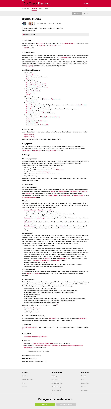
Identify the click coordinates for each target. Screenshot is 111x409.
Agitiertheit (62, 226)
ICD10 (26, 48)
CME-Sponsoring (56, 390)
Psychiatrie (33, 358)
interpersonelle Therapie (31, 310)
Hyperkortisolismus (32, 101)
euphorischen (37, 150)
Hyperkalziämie (78, 195)
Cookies (83, 387)
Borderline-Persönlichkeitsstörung (36, 83)
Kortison (42, 125)
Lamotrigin (28, 193)
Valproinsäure (83, 191)
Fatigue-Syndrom (82, 105)
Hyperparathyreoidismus (29, 197)
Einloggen (86, 3)
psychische (40, 43)
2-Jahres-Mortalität (30, 327)
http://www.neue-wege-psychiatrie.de (35, 336)
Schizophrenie (30, 93)
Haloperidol (27, 218)
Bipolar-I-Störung (29, 134)
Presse (24, 383)
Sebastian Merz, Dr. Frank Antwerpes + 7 (49, 23)
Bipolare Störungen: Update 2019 (42, 343)
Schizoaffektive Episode (33, 91)
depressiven (42, 45)
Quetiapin (34, 210)
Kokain (43, 117)
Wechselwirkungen (44, 172)
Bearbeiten (77, 13)
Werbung (54, 376)
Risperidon (50, 210)
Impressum (84, 390)
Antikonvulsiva (62, 191)
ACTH (47, 125)
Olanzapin (40, 210)
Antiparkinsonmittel (32, 123)
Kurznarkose (52, 318)
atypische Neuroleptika (33, 274)
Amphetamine (50, 117)
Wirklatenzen (60, 170)
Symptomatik (26, 150)
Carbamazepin (74, 191)
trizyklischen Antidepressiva (42, 260)
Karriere (24, 387)
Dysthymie (29, 79)
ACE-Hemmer (43, 121)
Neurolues (29, 113)
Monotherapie (41, 218)
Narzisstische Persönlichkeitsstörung (37, 87)
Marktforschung (56, 387)
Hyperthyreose (55, 99)
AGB (82, 379)
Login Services (56, 379)
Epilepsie (28, 111)
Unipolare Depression (32, 75)
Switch (51, 256)
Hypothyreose (47, 99)
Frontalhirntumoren (32, 109)
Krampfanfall (82, 318)
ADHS (28, 95)
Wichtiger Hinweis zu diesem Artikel (32, 361)
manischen (52, 45)
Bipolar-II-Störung (29, 136)
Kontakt (83, 376)
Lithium (53, 191)
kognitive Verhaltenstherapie (32, 308)
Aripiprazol (27, 210)
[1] (57, 304)
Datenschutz (85, 383)
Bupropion (62, 258)
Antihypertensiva (31, 121)
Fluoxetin (47, 258)
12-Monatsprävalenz (64, 57)
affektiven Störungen (68, 43)
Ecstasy (57, 117)
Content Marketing (57, 383)
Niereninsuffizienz (53, 195)
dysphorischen (51, 150)
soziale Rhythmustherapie (31, 312)
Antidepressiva (30, 119)
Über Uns (24, 376)
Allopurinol (27, 222)
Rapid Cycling (29, 66)
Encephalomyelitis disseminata (35, 105)
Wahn (44, 113)
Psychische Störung (35, 355)
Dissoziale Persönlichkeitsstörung (36, 85)
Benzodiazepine (29, 226)
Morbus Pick (30, 107)
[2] (22, 329)
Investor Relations (27, 379)
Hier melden (45, 351)
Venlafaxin (56, 260)
